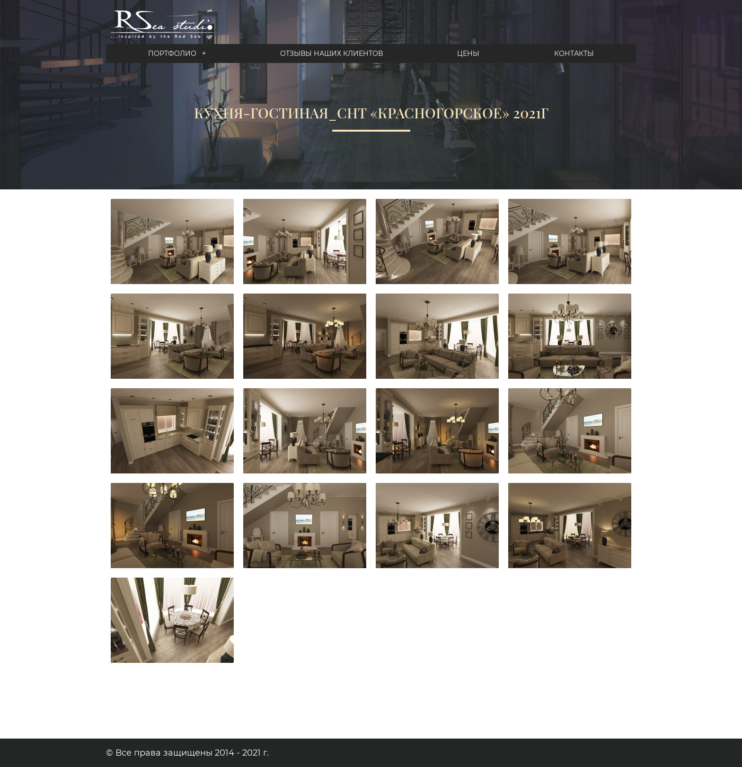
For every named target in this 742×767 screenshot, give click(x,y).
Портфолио (176, 53)
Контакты (574, 53)
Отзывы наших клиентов (331, 53)
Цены (468, 53)
